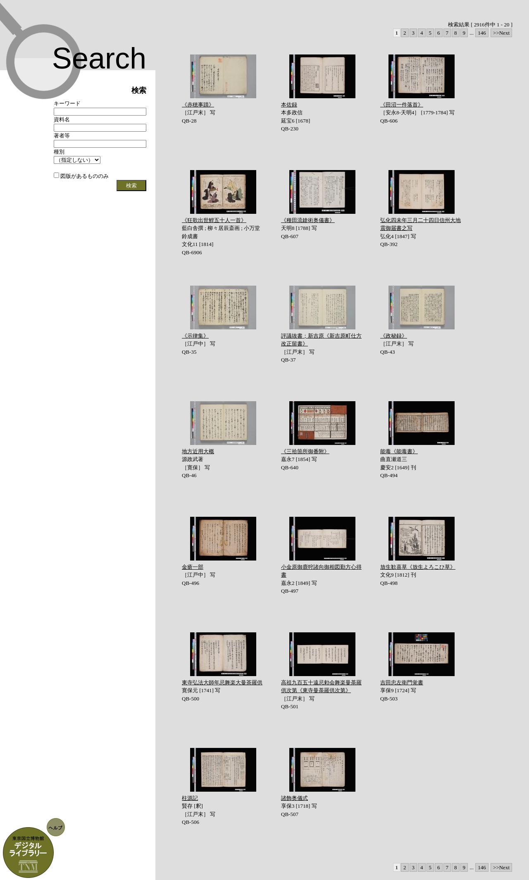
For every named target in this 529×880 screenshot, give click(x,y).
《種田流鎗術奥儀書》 (308, 220)
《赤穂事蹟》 (198, 105)
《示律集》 (195, 336)
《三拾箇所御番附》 (305, 451)
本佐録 (289, 105)
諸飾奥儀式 (294, 798)
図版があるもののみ (81, 176)
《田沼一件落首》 (401, 105)
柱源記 (190, 798)
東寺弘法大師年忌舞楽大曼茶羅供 (222, 682)
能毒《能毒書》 (399, 451)
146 (482, 33)
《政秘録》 (393, 336)
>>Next (501, 33)
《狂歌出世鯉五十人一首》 (214, 220)
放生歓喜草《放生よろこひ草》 (417, 567)
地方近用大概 (198, 451)
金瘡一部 (192, 567)
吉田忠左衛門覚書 (401, 682)
